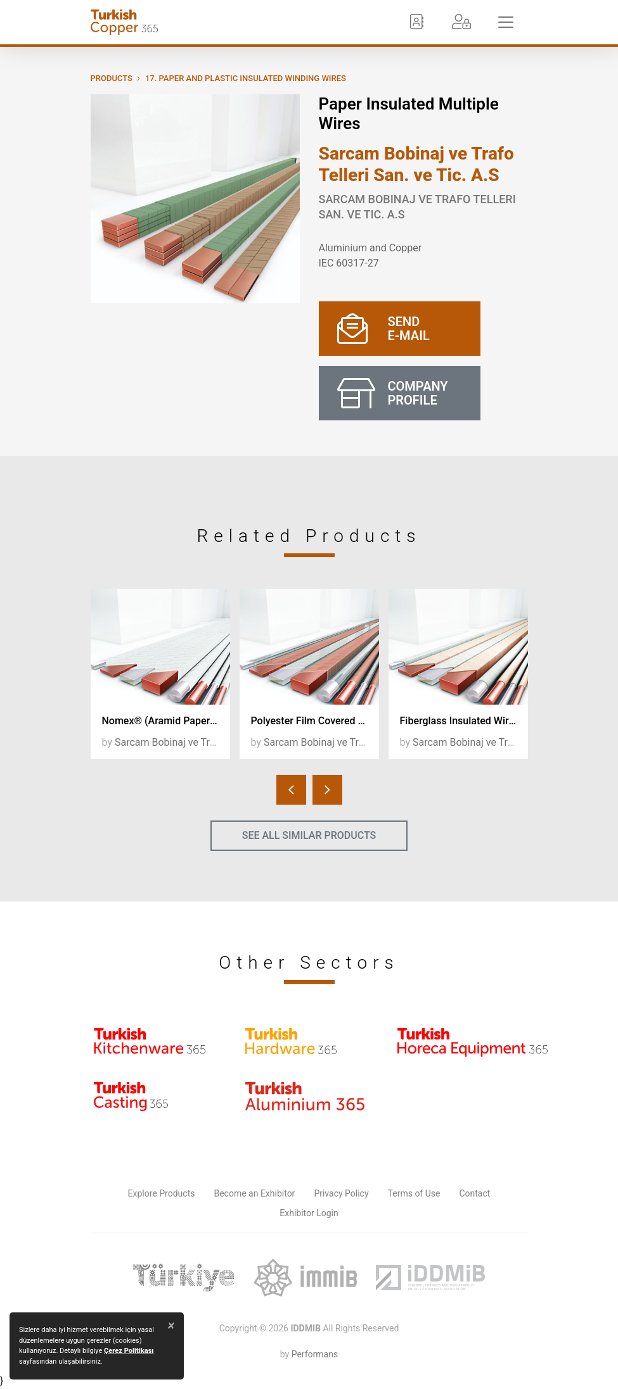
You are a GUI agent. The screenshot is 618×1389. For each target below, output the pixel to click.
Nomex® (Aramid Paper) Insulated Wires (166, 721)
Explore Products (161, 1193)
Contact (474, 1193)
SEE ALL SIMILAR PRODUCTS (309, 835)
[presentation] (291, 790)
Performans (315, 1354)
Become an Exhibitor (254, 1193)
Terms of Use (414, 1193)
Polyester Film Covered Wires (315, 721)
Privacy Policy (341, 1193)
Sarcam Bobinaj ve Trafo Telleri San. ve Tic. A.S (416, 164)
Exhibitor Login (309, 1213)
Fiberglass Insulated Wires (460, 721)
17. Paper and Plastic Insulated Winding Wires (245, 78)
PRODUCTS (111, 78)
